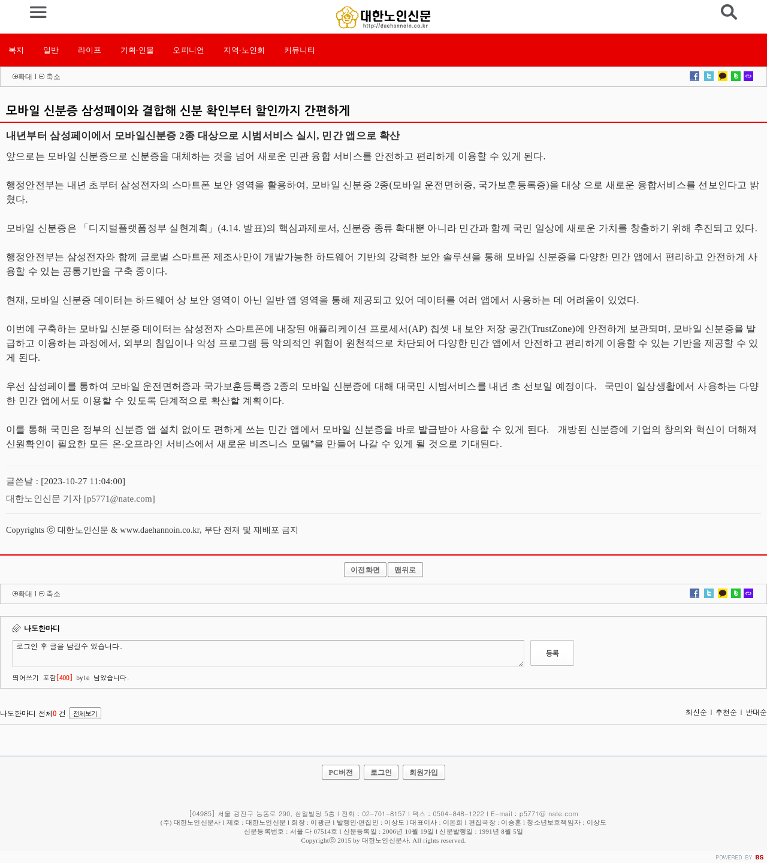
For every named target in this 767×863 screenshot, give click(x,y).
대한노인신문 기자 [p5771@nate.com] (80, 498)
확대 (25, 77)
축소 (53, 77)
